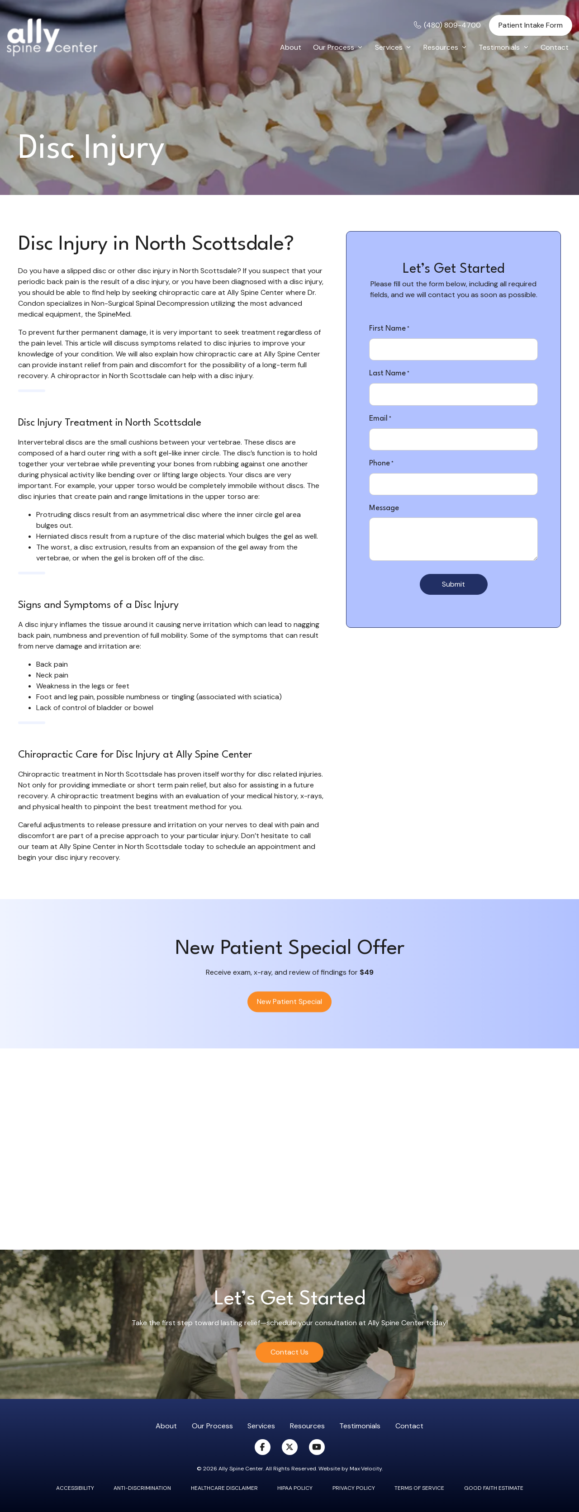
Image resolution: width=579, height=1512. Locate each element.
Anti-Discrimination (142, 1488)
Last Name (389, 374)
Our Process (212, 1426)
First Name (389, 329)
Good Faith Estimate (493, 1488)
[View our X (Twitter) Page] (290, 1447)
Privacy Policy (353, 1488)
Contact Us (289, 1359)
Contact (409, 1426)
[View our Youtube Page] (317, 1447)
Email (380, 419)
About (166, 1426)
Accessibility (75, 1488)
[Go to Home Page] (52, 37)
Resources (307, 1426)
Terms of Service (419, 1488)
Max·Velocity (366, 1468)
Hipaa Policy (295, 1488)
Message (384, 508)
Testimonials (359, 1426)
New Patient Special (289, 1008)
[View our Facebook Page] (263, 1447)
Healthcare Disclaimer (224, 1488)
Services (261, 1426)
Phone (381, 464)
